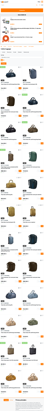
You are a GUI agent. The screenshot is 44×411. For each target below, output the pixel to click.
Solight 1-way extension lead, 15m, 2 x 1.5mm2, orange (21, 37)
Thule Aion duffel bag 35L (7, 194)
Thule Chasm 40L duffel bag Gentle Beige (10, 332)
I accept (6, 400)
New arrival (9, 52)
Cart (41, 4)
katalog (4, 46)
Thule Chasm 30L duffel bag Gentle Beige (32, 387)
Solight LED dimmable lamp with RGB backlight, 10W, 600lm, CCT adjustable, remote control (25, 29)
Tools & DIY (10, 46)
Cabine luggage (31, 46)
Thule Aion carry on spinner (29, 222)
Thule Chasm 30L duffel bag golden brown (10, 387)
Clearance (20, 52)
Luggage (25, 46)
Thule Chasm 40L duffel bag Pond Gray (32, 304)
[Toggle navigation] (42, 2)
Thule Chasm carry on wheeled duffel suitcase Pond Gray (9, 250)
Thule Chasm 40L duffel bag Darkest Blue (10, 84)
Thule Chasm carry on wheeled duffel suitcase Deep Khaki (9, 167)
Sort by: (2, 55)
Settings (11, 400)
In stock (3, 52)
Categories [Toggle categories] (22, 10)
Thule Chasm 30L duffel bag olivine (31, 332)
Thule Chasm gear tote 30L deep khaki (9, 360)
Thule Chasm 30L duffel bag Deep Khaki (32, 139)
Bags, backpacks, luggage (17, 46)
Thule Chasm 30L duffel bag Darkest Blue (32, 111)
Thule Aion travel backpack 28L (30, 84)
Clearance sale (26, 52)
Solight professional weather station (18, 19)
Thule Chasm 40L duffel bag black (8, 139)
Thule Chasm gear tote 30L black (30, 360)
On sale (14, 52)
